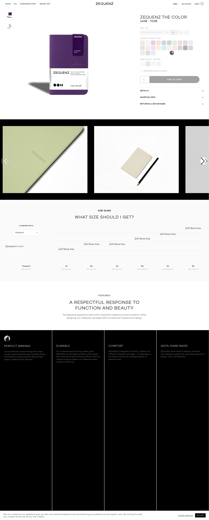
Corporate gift (28, 4)
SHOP (8, 4)
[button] (204, 161)
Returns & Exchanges (152, 104)
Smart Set (45, 4)
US (15, 4)
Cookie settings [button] (185, 515)
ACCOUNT (186, 4)
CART (197, 4)
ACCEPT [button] (200, 515)
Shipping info (147, 97)
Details (144, 90)
